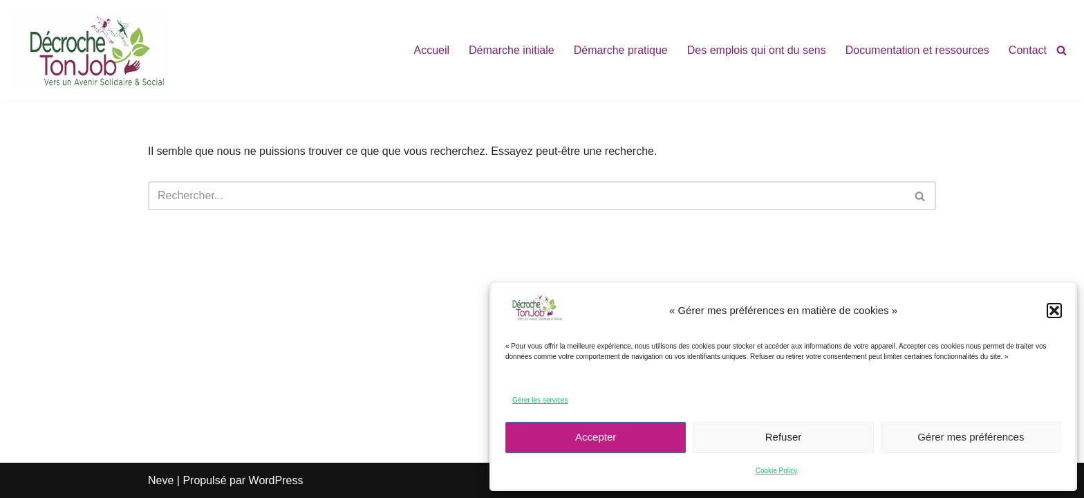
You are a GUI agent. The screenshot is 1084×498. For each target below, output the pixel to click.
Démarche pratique (621, 50)
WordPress (276, 480)
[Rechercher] (1061, 50)
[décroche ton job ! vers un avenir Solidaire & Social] (90, 50)
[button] (1054, 310)
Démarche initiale (511, 50)
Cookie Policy (777, 470)
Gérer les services (540, 400)
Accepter (595, 437)
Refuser (783, 437)
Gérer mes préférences (970, 437)
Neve (161, 480)
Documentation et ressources (917, 50)
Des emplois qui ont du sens (756, 50)
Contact (1028, 50)
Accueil (431, 50)
